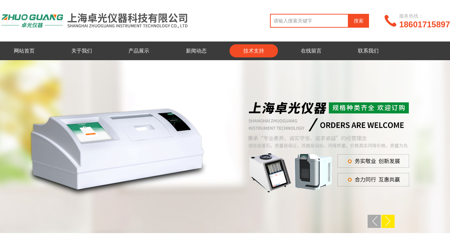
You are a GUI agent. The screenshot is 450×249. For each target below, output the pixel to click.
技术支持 (253, 51)
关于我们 (81, 51)
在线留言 (311, 51)
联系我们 (368, 51)
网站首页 (24, 51)
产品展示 (138, 51)
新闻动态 (196, 51)
